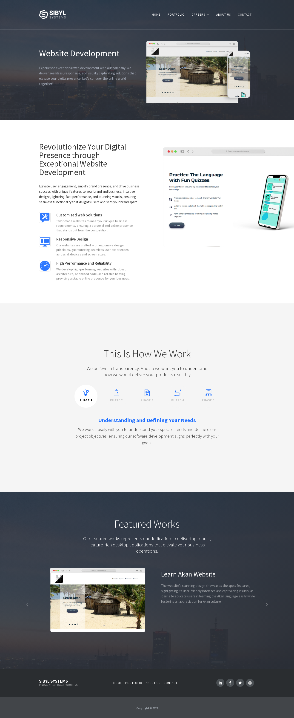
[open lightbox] (97, 600)
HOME (156, 15)
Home (117, 683)
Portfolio (133, 683)
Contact (170, 683)
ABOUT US (223, 15)
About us (153, 683)
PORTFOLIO (176, 15)
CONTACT (245, 15)
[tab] (85, 396)
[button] (200, 14)
